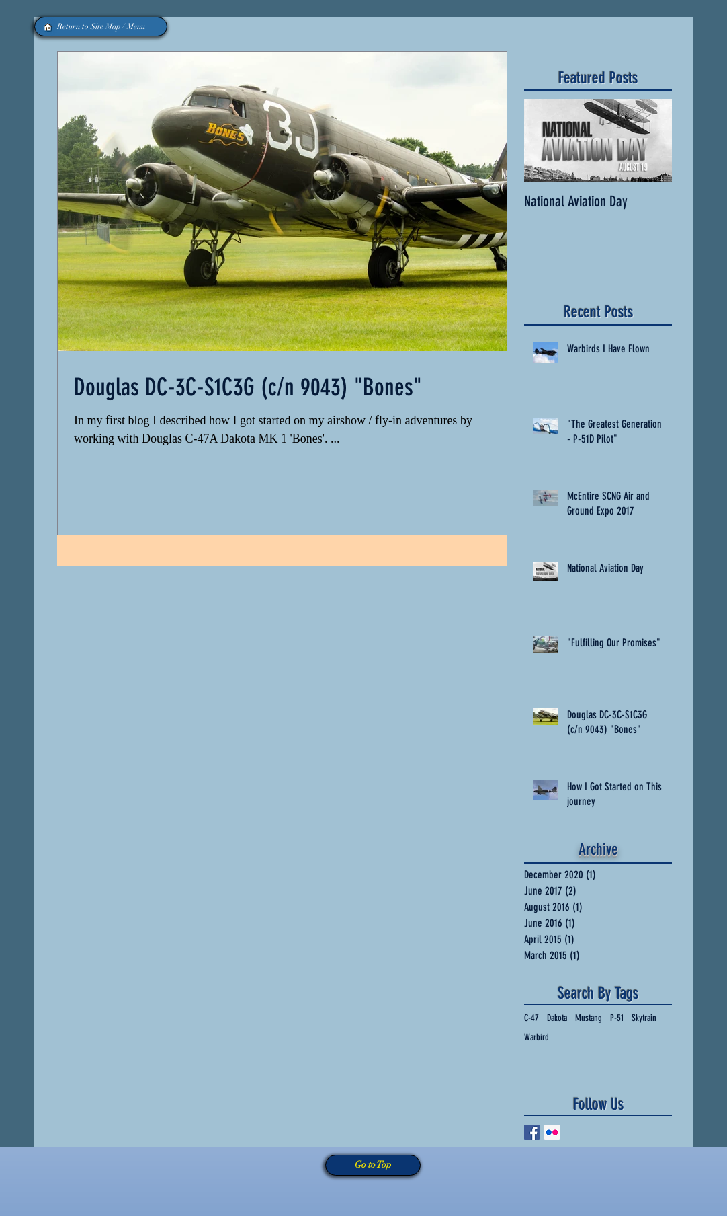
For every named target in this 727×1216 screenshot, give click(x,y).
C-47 (531, 1018)
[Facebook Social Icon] (532, 1132)
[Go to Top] (373, 1165)
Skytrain (644, 1018)
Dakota (557, 1018)
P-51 (617, 1018)
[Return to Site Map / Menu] (100, 26)
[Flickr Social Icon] (552, 1132)
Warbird (536, 1037)
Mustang (588, 1018)
